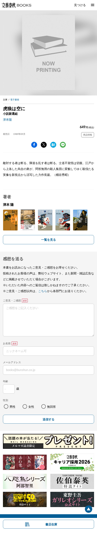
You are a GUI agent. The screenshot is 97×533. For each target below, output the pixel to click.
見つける (80, 5)
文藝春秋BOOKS (16, 5)
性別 (5, 400)
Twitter (44, 145)
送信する (48, 419)
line (63, 145)
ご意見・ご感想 (12, 300)
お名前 (7, 343)
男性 (12, 406)
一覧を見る (48, 239)
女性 (31, 406)
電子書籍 (14, 99)
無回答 (51, 406)
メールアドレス (12, 362)
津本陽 (7, 119)
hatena (53, 145)
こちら (42, 291)
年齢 (5, 381)
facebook (34, 145)
